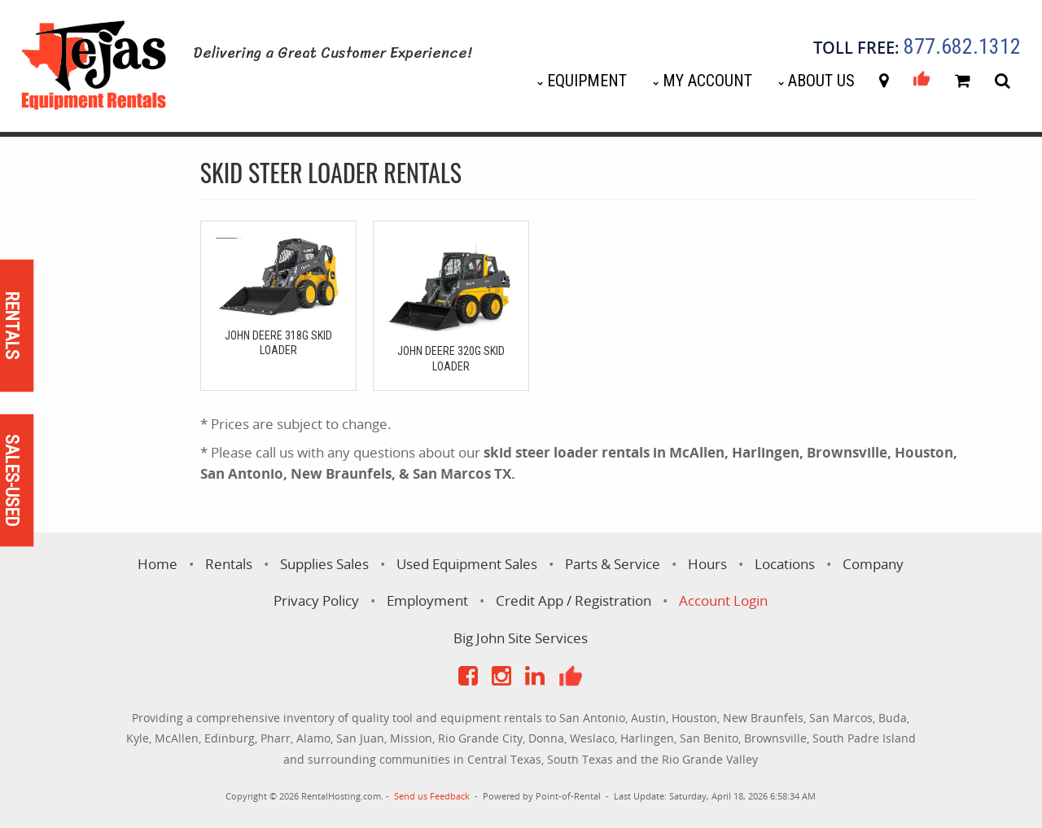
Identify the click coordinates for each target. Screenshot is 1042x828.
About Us (821, 80)
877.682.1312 (962, 47)
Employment (427, 600)
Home (157, 563)
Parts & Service (612, 563)
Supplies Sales (324, 563)
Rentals (228, 563)
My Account (707, 80)
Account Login (723, 600)
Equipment (587, 80)
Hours (707, 563)
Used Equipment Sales (466, 563)
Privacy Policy (316, 600)
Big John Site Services (520, 638)
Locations (785, 563)
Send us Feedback (432, 796)
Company (873, 563)
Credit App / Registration (573, 600)
